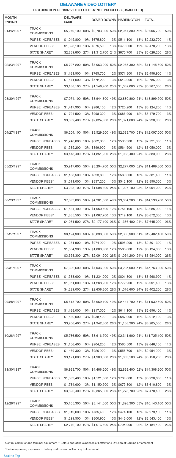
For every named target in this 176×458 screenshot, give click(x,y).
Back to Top (11, 456)
